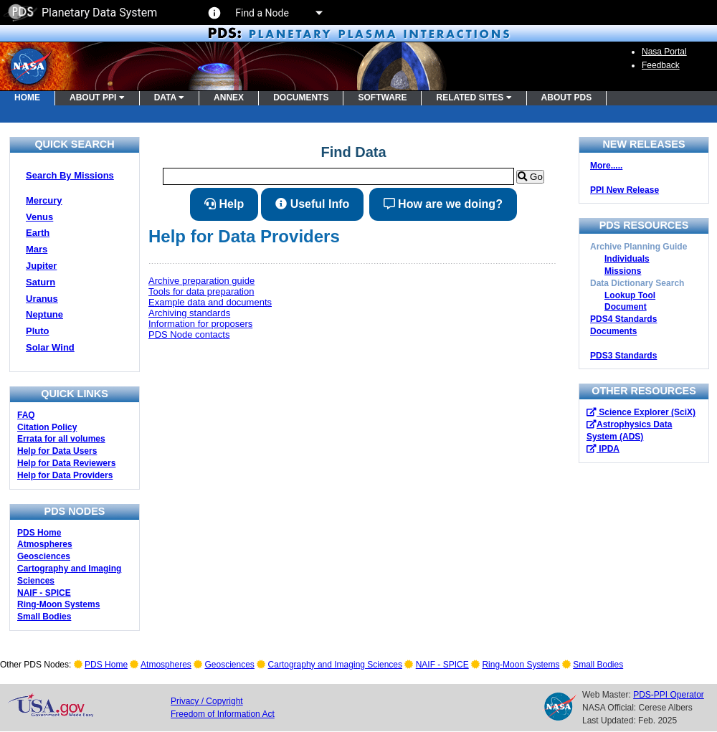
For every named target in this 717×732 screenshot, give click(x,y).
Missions (622, 271)
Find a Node (278, 13)
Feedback (661, 65)
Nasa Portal (664, 52)
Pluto (37, 330)
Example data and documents (210, 302)
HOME (27, 97)
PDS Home (39, 533)
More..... (606, 166)
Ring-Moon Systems (58, 604)
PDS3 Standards (623, 356)
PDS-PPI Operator (668, 695)
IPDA (603, 449)
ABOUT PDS (566, 97)
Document (625, 307)
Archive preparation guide (201, 280)
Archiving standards (189, 313)
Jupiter (41, 265)
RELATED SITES (473, 97)
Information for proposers (200, 323)
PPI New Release (624, 190)
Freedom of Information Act (223, 714)
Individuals (627, 259)
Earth (37, 232)
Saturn (40, 282)
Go (530, 176)
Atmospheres (44, 544)
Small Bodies (44, 617)
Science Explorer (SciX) (641, 412)
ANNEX (229, 97)
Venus (39, 216)
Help (224, 204)
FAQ (26, 415)
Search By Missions (70, 175)
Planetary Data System (80, 13)
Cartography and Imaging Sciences (335, 665)
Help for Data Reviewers (66, 463)
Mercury (44, 200)
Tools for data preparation (201, 291)
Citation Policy (47, 427)
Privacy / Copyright (207, 701)
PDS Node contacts (188, 334)
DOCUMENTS (300, 97)
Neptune (44, 314)
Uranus (42, 298)
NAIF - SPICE (44, 593)
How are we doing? (443, 204)
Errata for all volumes (61, 439)
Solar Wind (50, 347)
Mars (36, 249)
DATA (169, 97)
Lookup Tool (629, 295)
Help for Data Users (57, 451)
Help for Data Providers (65, 475)
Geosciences (43, 556)
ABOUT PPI (97, 97)
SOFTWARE (382, 97)
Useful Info (312, 204)
